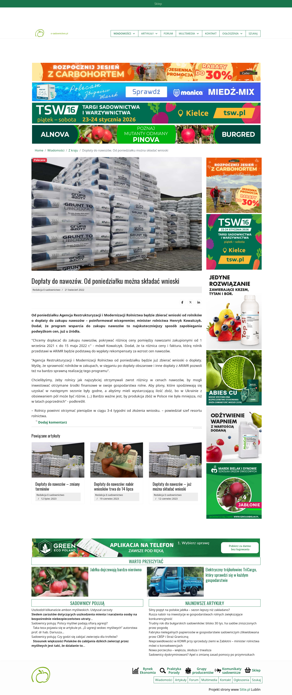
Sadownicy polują (87, 600)
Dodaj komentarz (52, 419)
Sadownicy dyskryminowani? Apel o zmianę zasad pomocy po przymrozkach (202, 652)
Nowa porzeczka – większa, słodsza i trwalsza (180, 648)
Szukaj (253, 33)
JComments (197, 425)
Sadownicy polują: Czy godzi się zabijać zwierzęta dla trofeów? (74, 634)
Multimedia (187, 33)
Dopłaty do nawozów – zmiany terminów (57, 483)
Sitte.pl (245, 687)
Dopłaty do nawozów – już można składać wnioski (172, 483)
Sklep (158, 4)
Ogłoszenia (230, 33)
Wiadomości (122, 33)
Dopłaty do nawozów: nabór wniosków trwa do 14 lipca (114, 483)
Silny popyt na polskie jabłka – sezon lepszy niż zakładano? (189, 607)
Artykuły (147, 33)
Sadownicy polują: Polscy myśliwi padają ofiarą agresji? (69, 621)
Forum (168, 33)
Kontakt (211, 33)
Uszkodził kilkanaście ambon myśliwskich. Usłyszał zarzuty (71, 607)
